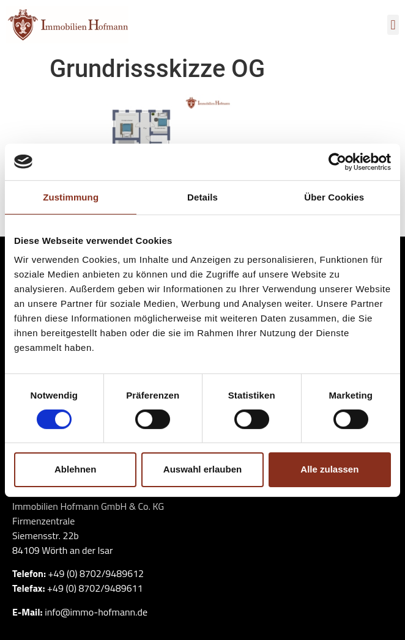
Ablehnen (75, 469)
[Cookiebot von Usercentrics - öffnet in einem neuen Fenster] (337, 161)
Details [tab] (202, 196)
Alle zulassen (329, 469)
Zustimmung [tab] (70, 196)
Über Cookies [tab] (334, 196)
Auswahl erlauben (202, 469)
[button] (393, 25)
